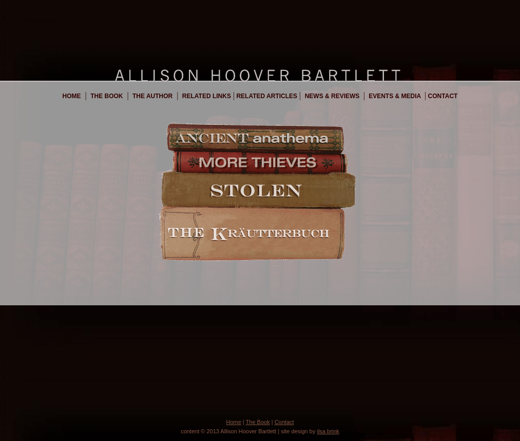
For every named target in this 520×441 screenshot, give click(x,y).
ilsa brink (328, 431)
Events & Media (394, 96)
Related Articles (266, 96)
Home (72, 96)
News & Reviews (332, 96)
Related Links (205, 96)
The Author (152, 96)
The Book (106, 96)
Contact (441, 96)
